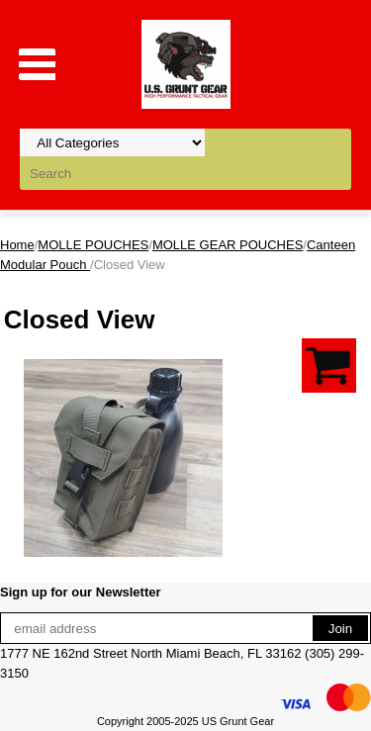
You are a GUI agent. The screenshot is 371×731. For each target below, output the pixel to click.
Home (17, 244)
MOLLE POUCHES (93, 244)
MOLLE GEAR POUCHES (227, 244)
